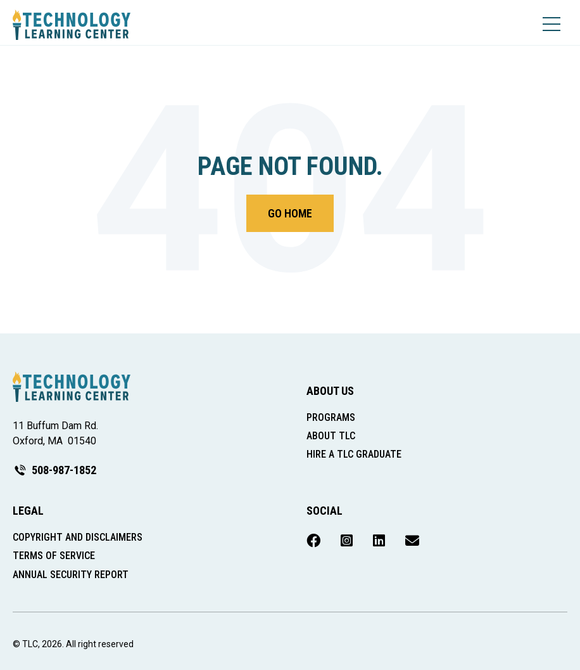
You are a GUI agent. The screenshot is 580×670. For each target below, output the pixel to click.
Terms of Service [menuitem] (54, 556)
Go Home (290, 213)
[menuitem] (313, 541)
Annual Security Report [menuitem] (71, 575)
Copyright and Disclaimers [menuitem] (77, 537)
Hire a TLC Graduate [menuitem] (353, 454)
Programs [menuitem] (330, 417)
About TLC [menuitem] (330, 436)
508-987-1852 (54, 470)
